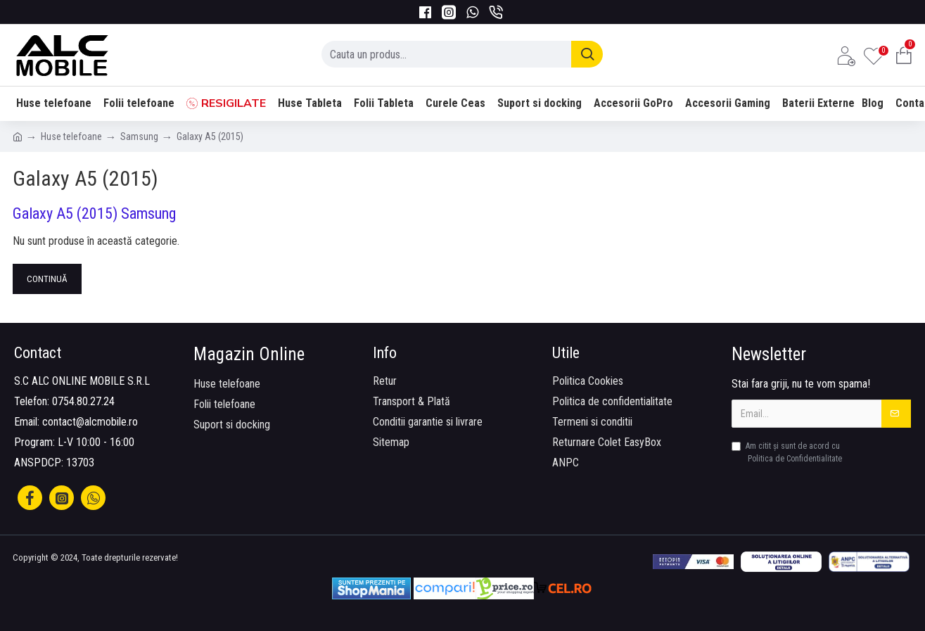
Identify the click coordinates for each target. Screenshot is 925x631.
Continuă (47, 279)
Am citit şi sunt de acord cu (788, 453)
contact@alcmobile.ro (90, 421)
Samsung (139, 136)
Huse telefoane (71, 136)
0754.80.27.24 (83, 401)
